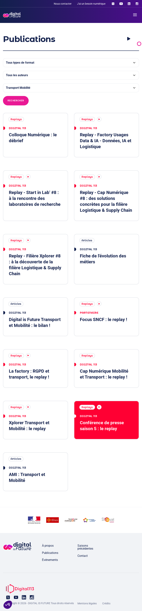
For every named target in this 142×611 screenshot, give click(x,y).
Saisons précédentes (85, 547)
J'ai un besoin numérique (91, 3)
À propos (48, 545)
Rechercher (16, 100)
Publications (50, 553)
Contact (82, 556)
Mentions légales (87, 603)
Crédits (106, 603)
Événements (50, 560)
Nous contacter (63, 3)
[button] (7, 604)
